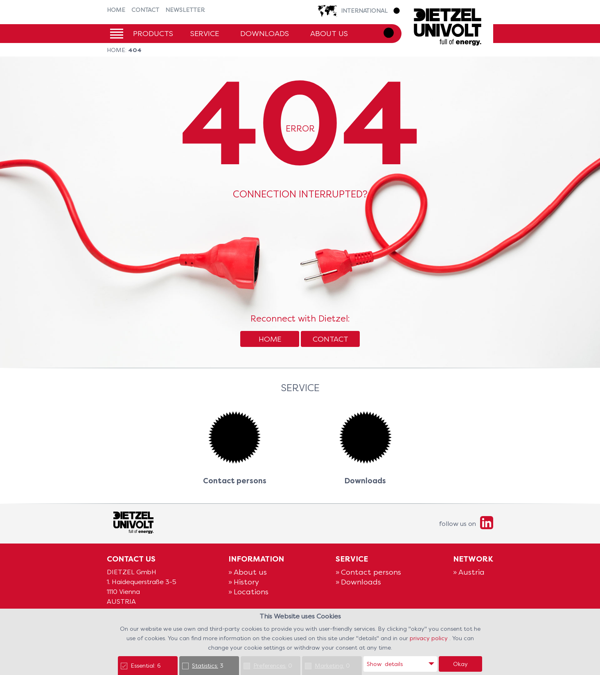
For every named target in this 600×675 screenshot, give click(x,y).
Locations (251, 591)
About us (329, 33)
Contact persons (371, 572)
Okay (460, 664)
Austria (471, 572)
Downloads (264, 33)
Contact (145, 10)
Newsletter (185, 10)
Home (116, 10)
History (246, 582)
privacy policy (429, 638)
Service (204, 33)
